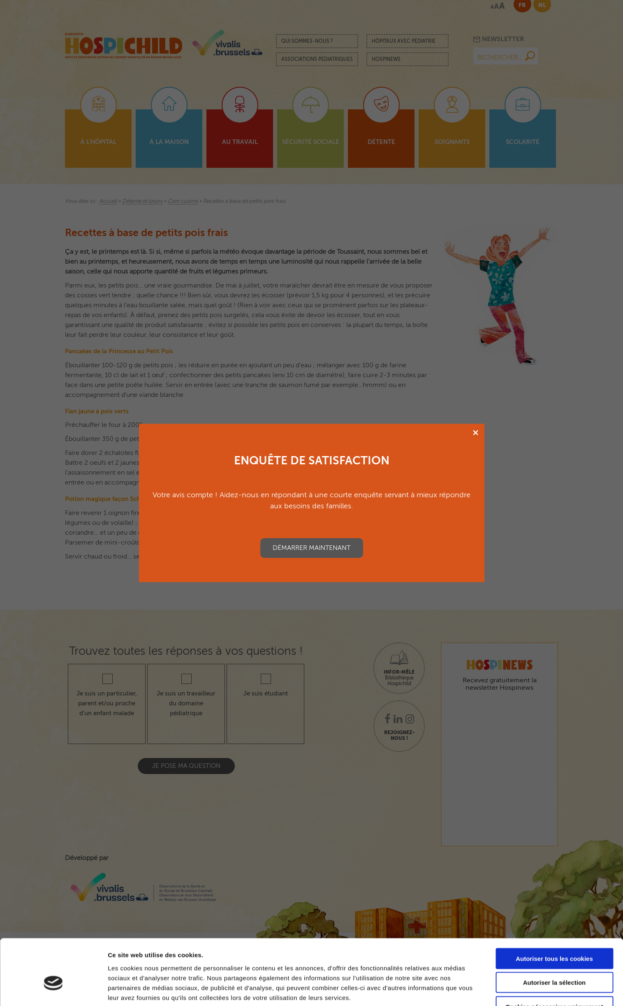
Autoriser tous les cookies (554, 911)
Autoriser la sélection (554, 935)
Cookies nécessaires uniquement (554, 959)
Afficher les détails (135, 989)
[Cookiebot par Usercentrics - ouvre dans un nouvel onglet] (53, 990)
